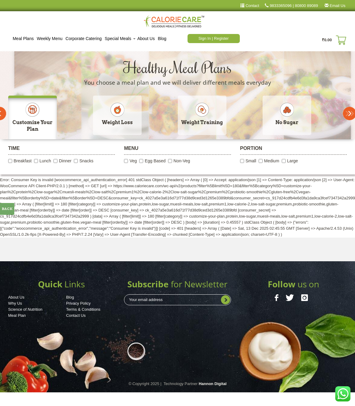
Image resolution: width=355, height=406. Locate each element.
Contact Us (75, 315)
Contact (251, 5)
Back (7, 209)
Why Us (15, 303)
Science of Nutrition (25, 309)
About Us (146, 38)
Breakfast (23, 160)
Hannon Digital (213, 383)
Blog (162, 38)
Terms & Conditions (83, 309)
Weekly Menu (50, 38)
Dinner (65, 160)
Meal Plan (17, 315)
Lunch (45, 160)
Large (292, 160)
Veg (133, 160)
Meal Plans (23, 38)
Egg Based (155, 160)
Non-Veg (182, 160)
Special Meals (120, 38)
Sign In (205, 38)
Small (251, 160)
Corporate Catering (84, 38)
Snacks (86, 160)
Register (221, 38)
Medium (271, 160)
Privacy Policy (78, 303)
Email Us (332, 5)
